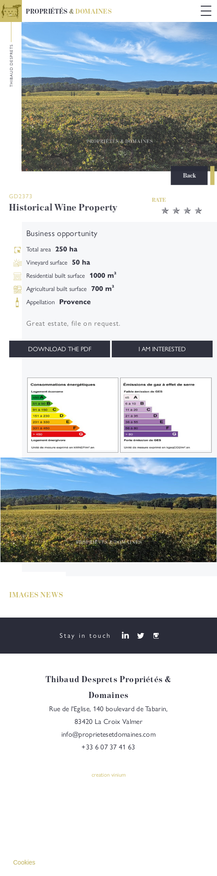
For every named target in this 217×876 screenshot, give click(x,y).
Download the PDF (59, 349)
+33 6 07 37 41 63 (108, 749)
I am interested (162, 349)
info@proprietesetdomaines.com (108, 736)
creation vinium (109, 777)
